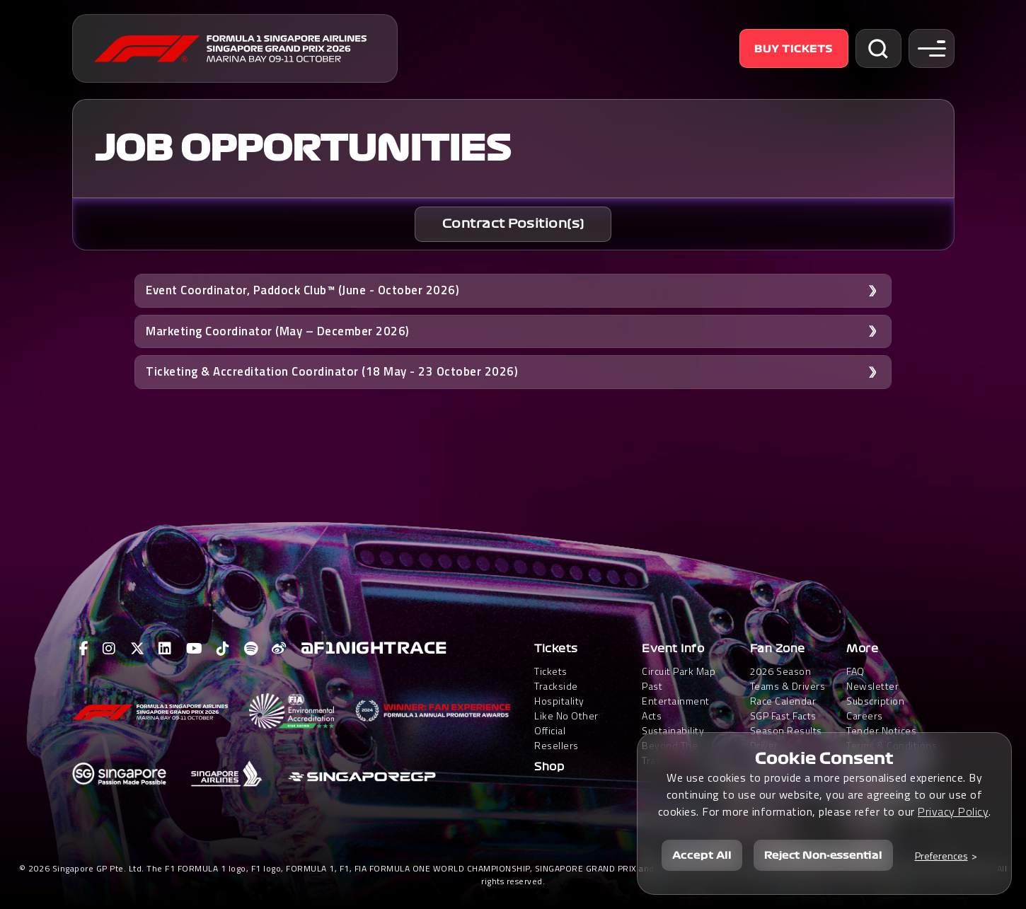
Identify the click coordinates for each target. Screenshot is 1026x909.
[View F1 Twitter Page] (137, 649)
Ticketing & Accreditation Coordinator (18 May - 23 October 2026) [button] (332, 371)
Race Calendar (783, 700)
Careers (864, 715)
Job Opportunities (302, 149)
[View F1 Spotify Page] (251, 649)
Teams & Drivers (788, 685)
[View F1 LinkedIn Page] (165, 649)
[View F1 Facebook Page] (84, 649)
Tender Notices (881, 730)
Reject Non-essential (823, 855)
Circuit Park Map (678, 671)
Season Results (786, 730)
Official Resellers (556, 738)
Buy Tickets (794, 49)
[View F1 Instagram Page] (109, 649)
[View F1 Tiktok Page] (223, 649)
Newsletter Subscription (875, 693)
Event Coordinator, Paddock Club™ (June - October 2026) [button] (302, 290)
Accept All (702, 855)
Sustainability (673, 730)
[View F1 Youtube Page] (194, 649)
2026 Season (781, 671)
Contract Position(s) (513, 224)
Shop (549, 767)
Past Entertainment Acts (676, 700)
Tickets (556, 649)
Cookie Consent (824, 758)
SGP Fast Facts (783, 715)
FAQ (855, 671)
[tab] (513, 224)
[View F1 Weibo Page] (279, 649)
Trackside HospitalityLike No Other (566, 700)
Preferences (941, 855)
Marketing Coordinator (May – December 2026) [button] (278, 331)
